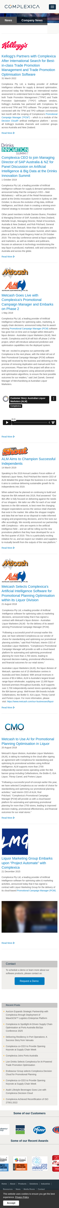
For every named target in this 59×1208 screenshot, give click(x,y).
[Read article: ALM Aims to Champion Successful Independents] (15, 452)
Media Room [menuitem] (29, 1189)
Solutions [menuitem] (33, 1184)
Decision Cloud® (11, 120)
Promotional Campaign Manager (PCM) (29, 328)
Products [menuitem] (22, 1184)
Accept (11, 1203)
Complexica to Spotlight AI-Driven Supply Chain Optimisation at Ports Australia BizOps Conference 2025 (29, 1027)
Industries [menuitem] (45, 1184)
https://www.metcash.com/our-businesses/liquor (30, 701)
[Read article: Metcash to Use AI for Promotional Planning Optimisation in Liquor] (15, 727)
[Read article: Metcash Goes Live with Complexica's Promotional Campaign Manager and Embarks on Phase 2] (15, 280)
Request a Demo (29, 981)
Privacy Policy (22, 1197)
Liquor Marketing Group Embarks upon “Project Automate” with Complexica (27, 862)
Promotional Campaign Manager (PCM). (36, 890)
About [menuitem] (12, 1184)
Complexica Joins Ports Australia (22, 1055)
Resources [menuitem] (8, 1189)
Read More (8, 133)
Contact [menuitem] (41, 1189)
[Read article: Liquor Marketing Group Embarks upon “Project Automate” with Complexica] (15, 842)
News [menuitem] (18, 1189)
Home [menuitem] (4, 1184)
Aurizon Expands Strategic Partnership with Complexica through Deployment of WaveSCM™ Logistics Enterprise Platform (27, 1014)
